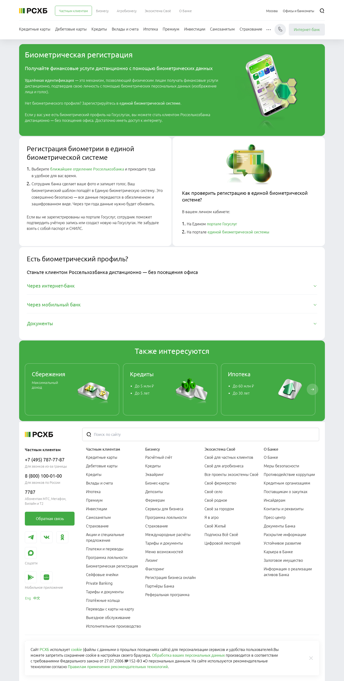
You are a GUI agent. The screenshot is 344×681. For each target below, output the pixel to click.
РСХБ (44, 649)
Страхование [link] (97, 526)
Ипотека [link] (93, 492)
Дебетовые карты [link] (102, 466)
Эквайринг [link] (154, 474)
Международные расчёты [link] (168, 534)
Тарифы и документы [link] (105, 592)
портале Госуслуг (222, 224)
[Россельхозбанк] (33, 11)
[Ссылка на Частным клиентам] (73, 11)
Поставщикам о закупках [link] (285, 492)
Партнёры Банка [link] (159, 586)
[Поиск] (322, 11)
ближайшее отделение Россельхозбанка (87, 169)
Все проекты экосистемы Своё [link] (231, 474)
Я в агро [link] (211, 517)
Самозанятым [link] (98, 517)
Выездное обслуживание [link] (108, 617)
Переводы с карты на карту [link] (110, 609)
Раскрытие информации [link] (285, 534)
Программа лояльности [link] (106, 557)
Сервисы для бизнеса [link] (164, 509)
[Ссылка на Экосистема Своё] (158, 11)
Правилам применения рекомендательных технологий (118, 667)
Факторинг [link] (154, 569)
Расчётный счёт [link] (158, 457)
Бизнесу (152, 449)
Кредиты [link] (94, 474)
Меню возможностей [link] (164, 552)
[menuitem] (73, 11)
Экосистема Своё (219, 449)
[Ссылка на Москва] (272, 11)
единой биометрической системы (238, 232)
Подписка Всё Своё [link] (221, 534)
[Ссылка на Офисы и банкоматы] (298, 11)
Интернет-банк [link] (307, 29)
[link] (72, 389)
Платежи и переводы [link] (105, 549)
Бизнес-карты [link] (157, 483)
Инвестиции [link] (96, 509)
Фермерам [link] (155, 500)
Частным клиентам (103, 449)
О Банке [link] (271, 457)
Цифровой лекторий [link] (222, 543)
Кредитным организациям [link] (287, 483)
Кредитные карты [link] (101, 457)
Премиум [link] (94, 500)
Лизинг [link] (151, 560)
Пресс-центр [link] (274, 517)
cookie (76, 649)
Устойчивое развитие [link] (282, 543)
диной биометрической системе (151, 103)
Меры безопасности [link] (281, 466)
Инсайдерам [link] (274, 500)
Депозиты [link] (154, 492)
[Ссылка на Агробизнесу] (127, 11)
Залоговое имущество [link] (283, 560)
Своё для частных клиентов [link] (228, 457)
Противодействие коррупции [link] (289, 474)
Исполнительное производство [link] (113, 626)
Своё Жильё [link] (215, 526)
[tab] (172, 285)
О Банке (271, 449)
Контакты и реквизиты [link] (284, 509)
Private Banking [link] (99, 583)
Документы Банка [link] (279, 526)
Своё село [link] (213, 492)
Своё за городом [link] (219, 509)
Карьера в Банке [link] (278, 552)
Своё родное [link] (215, 500)
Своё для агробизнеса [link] (223, 466)
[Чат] (280, 29)
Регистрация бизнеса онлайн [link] (170, 577)
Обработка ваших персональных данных (188, 655)
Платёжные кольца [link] (103, 600)
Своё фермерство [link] (220, 483)
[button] (269, 29)
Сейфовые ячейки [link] (102, 575)
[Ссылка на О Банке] (185, 11)
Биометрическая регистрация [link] (112, 566)
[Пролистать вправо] (312, 389)
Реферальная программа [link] (167, 595)
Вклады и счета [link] (99, 483)
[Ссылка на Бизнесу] (102, 11)
